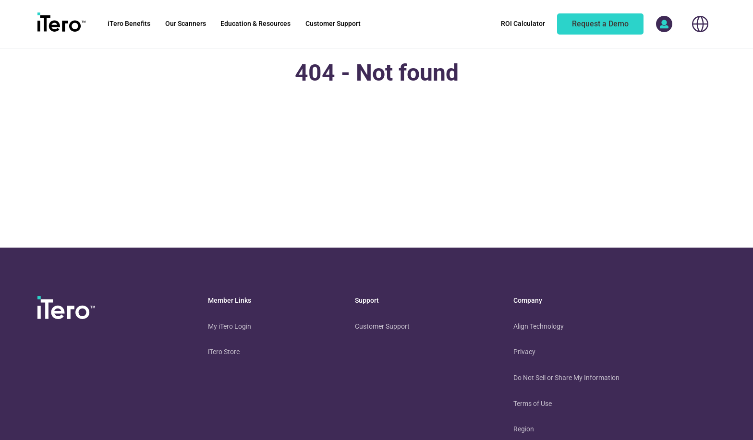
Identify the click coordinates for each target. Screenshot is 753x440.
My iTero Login (229, 326)
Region (523, 429)
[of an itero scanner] (600, 24)
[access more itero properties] (664, 24)
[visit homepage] (66, 309)
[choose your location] (700, 24)
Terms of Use (532, 403)
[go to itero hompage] (61, 24)
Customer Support (382, 326)
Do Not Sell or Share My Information (566, 377)
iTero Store (224, 352)
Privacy (524, 352)
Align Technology (538, 326)
